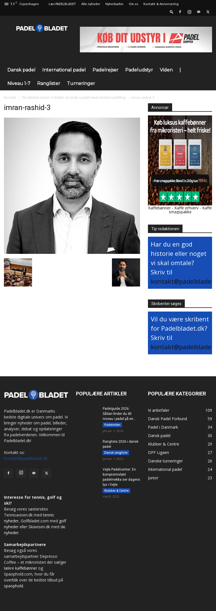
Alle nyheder (90, 4)
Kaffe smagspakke (190, 209)
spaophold (13, 585)
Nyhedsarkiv (114, 4)
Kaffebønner (159, 208)
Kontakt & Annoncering (161, 4)
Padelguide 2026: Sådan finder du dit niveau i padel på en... (119, 414)
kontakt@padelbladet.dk (26, 458)
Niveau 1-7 (18, 83)
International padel (64, 70)
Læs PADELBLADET (62, 4)
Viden (166, 70)
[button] (171, 12)
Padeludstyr (139, 70)
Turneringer (81, 83)
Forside (10, 97)
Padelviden (112, 425)
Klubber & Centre (116, 491)
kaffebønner (26, 568)
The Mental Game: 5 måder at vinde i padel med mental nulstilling (73, 97)
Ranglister (48, 83)
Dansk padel (21, 70)
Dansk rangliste (115, 453)
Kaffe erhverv (186, 208)
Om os (133, 4)
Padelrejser (105, 70)
